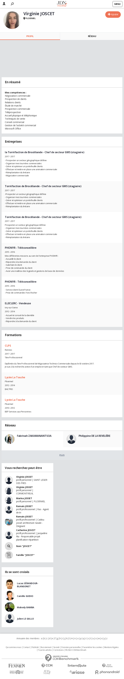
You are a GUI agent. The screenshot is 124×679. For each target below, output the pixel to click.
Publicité (35, 647)
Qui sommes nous (13, 647)
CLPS (8, 345)
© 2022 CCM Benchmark (75, 650)
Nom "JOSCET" (24, 546)
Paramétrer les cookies (92, 647)
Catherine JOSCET (25, 530)
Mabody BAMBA (25, 607)
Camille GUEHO (25, 596)
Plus (61, 455)
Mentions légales (111, 647)
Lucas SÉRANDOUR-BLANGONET (27, 585)
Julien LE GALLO (25, 618)
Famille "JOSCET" (25, 555)
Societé (56, 647)
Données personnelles (71, 647)
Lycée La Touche (15, 377)
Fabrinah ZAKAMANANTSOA (34, 436)
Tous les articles (45, 650)
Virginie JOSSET (24, 476)
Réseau (92, 36)
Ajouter (114, 14)
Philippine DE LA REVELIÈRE (94, 436)
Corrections (58, 650)
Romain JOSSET (24, 506)
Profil (30, 36)
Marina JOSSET (24, 498)
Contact (26, 647)
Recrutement (46, 647)
